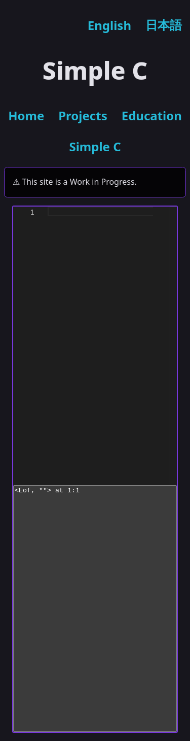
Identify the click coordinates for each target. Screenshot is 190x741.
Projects (82, 115)
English (109, 25)
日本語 (163, 24)
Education (152, 115)
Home (26, 115)
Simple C (95, 146)
